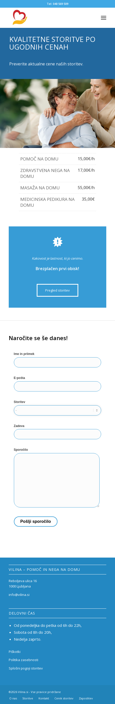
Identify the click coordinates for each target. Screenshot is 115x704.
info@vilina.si (19, 594)
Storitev (57, 408)
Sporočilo (57, 477)
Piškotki (15, 651)
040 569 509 (60, 4)
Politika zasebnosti (23, 659)
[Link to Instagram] (87, 692)
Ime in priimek (57, 359)
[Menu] (103, 17)
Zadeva (57, 432)
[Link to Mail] (95, 692)
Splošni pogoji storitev (26, 668)
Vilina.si (23, 692)
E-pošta (57, 383)
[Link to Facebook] (79, 692)
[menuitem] (13, 698)
